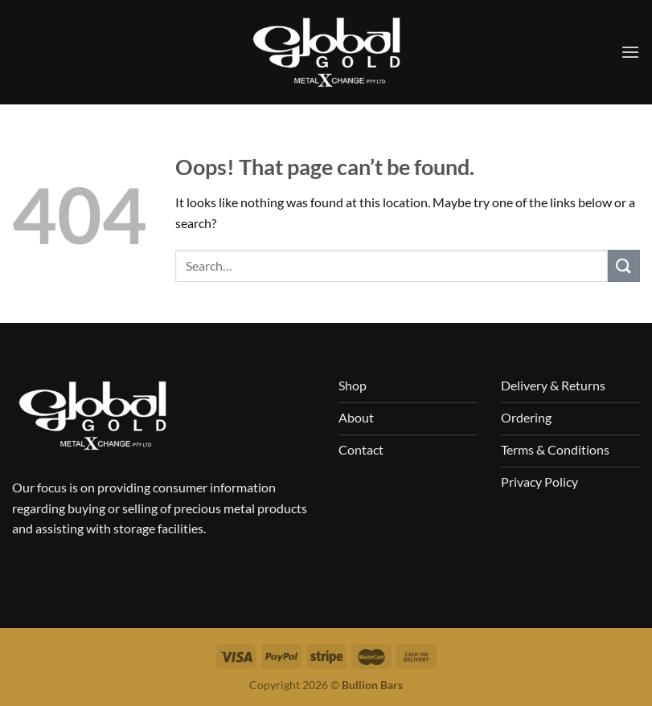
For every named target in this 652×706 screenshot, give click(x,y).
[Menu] (630, 51)
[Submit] (624, 265)
